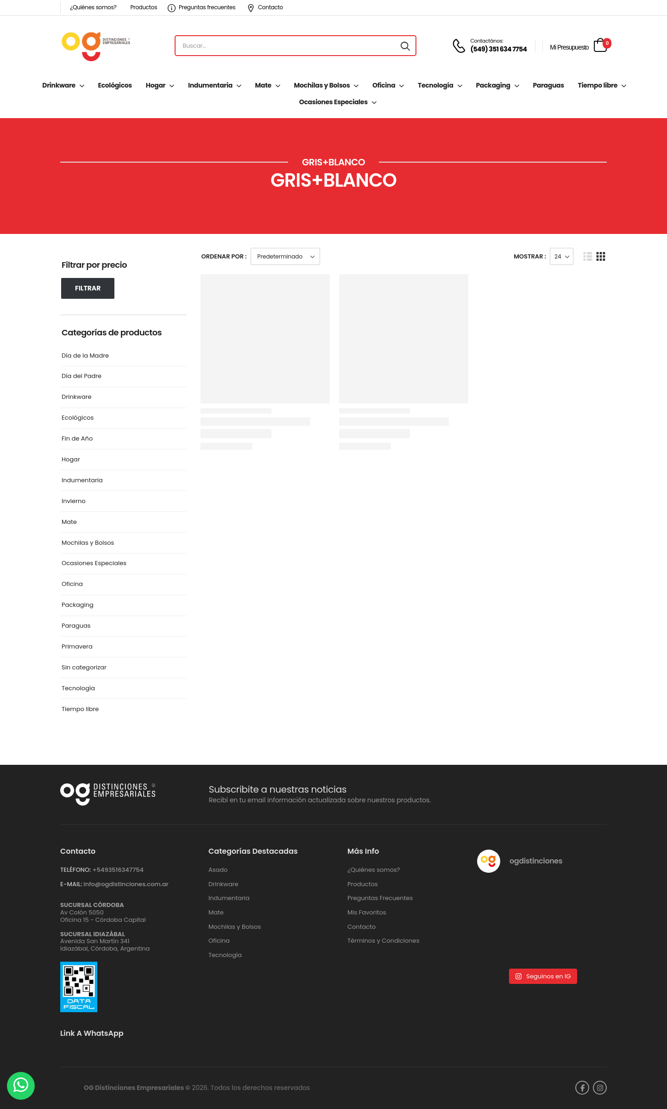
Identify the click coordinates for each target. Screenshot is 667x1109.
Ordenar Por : (224, 256)
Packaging (493, 85)
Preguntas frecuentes (201, 7)
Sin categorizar (84, 668)
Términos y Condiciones (383, 941)
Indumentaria (210, 85)
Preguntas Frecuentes (380, 898)
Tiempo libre (597, 85)
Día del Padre (81, 376)
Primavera (77, 647)
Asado (217, 870)
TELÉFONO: (75, 869)
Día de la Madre (85, 356)
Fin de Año (77, 439)
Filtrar (88, 288)
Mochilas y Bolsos (322, 85)
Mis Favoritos (366, 912)
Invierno (74, 501)
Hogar (155, 85)
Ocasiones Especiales (333, 102)
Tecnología (435, 85)
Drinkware (58, 85)
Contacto (265, 7)
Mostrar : (530, 256)
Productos (143, 7)
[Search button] (405, 46)
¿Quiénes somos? (93, 7)
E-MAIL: (71, 884)
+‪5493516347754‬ (118, 869)
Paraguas (548, 85)
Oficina (383, 85)
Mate (263, 85)
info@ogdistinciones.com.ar (125, 884)
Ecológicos (115, 85)
